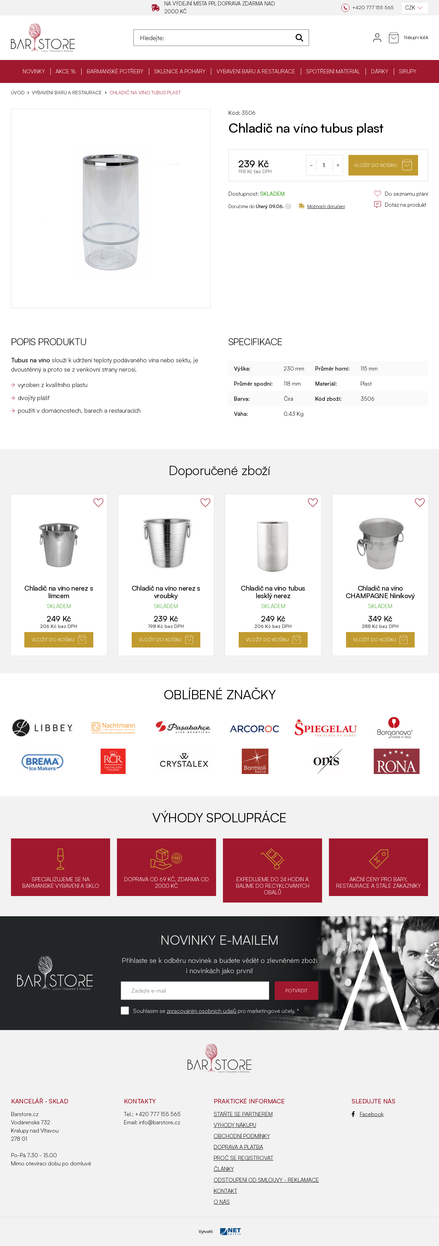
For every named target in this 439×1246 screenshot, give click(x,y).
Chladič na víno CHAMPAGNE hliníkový (380, 592)
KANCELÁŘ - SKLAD (39, 1101)
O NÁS (222, 1201)
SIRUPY (407, 71)
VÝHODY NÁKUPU (235, 1125)
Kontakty (140, 1101)
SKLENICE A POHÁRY (179, 71)
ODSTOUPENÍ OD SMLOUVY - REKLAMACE (266, 1179)
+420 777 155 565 (158, 1114)
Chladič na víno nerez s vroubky (166, 592)
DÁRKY (379, 71)
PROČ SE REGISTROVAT (243, 1157)
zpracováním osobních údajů (201, 1010)
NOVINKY (34, 71)
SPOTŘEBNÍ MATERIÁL (333, 71)
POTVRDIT (296, 990)
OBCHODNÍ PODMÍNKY (242, 1136)
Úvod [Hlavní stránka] (17, 92)
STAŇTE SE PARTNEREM (243, 1114)
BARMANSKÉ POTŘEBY (115, 71)
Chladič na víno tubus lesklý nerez (273, 592)
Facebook (367, 1114)
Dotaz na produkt (400, 204)
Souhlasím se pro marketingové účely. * (216, 1010)
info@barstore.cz (159, 1122)
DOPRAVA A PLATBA (238, 1147)
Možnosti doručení (321, 206)
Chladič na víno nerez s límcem (58, 592)
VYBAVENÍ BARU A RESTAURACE (255, 71)
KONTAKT (225, 1190)
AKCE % (66, 71)
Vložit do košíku (383, 165)
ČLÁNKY (224, 1168)
